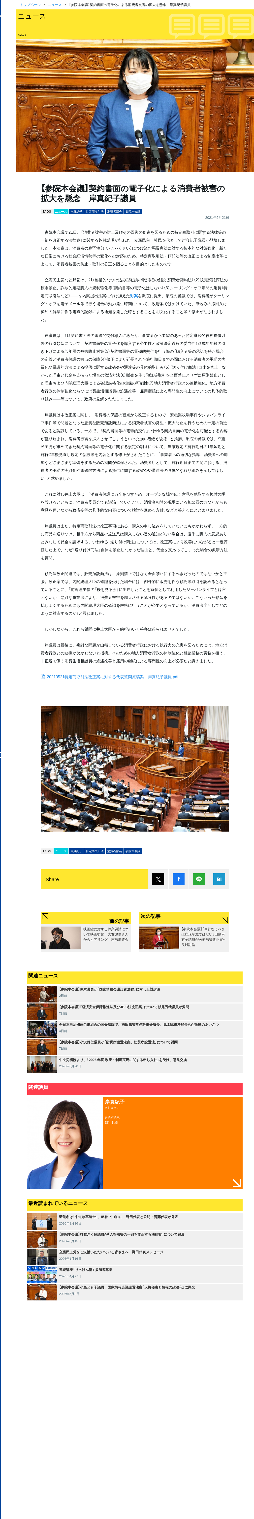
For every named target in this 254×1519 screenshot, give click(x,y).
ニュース (55, 4)
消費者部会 (114, 211)
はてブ (219, 879)
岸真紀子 (76, 211)
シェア (179, 879)
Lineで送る (199, 879)
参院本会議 (133, 211)
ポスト (158, 879)
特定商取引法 (95, 211)
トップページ (30, 4)
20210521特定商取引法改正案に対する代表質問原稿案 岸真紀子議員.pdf (112, 676)
